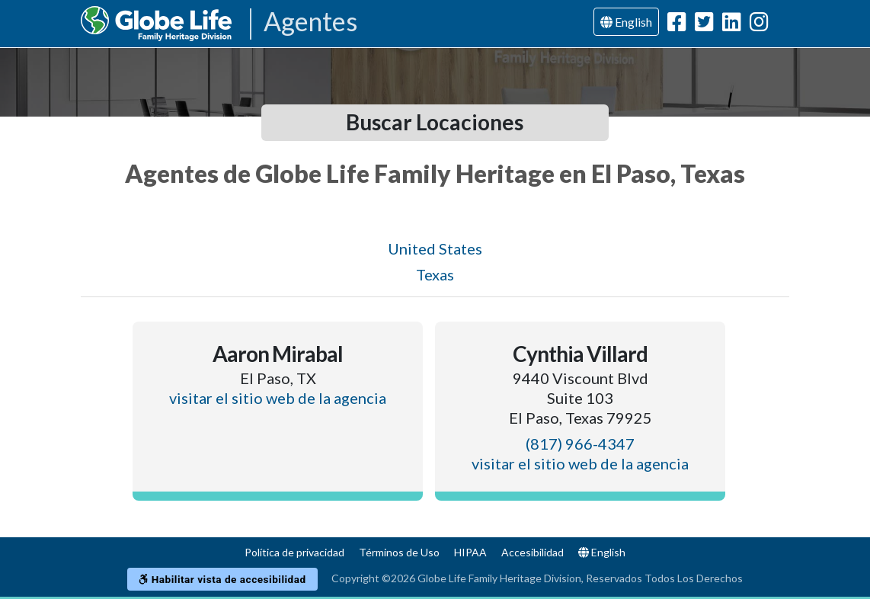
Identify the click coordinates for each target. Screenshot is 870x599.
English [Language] (626, 21)
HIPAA (470, 552)
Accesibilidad (532, 552)
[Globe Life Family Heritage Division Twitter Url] (704, 25)
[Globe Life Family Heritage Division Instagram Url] (759, 25)
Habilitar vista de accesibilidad (222, 579)
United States (435, 248)
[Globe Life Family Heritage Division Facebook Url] (676, 25)
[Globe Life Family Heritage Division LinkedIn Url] (731, 25)
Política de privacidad (294, 552)
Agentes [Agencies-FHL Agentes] (310, 22)
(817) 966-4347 (580, 443)
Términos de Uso (399, 552)
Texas (435, 274)
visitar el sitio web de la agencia (277, 398)
